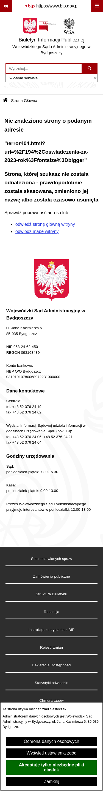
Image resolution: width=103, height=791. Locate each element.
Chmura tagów (51, 700)
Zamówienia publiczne (51, 576)
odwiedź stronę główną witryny (45, 224)
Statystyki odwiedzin (51, 683)
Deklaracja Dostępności (51, 665)
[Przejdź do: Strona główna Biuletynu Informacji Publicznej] (5, 101)
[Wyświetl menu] (97, 6)
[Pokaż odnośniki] (6, 6)
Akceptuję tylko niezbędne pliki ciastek (51, 767)
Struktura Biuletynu (51, 594)
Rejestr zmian (51, 647)
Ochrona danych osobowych (51, 741)
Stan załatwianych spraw (51, 559)
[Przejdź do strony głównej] (51, 37)
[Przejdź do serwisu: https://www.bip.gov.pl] (51, 6)
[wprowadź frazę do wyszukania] (43, 68)
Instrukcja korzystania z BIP (51, 630)
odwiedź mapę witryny (37, 231)
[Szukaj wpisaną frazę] (90, 68)
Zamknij (51, 781)
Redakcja (51, 612)
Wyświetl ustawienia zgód (51, 753)
